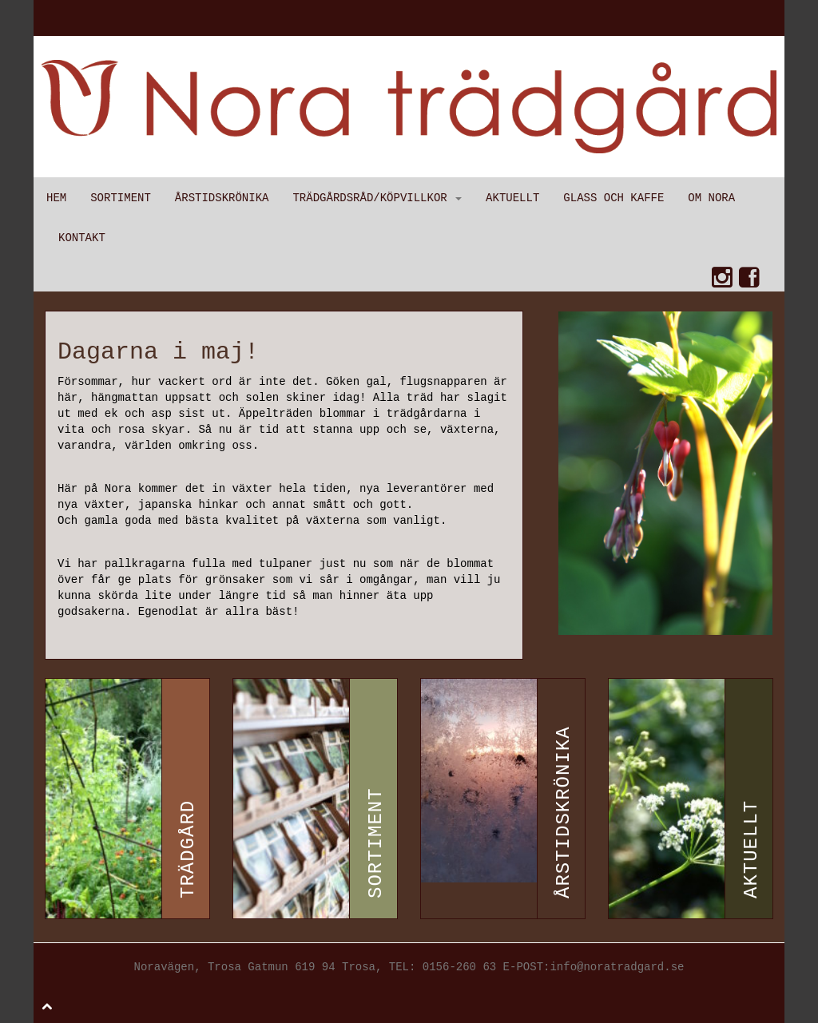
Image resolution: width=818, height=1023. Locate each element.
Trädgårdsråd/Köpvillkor (377, 198)
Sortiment (120, 198)
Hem (56, 198)
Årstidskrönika (222, 198)
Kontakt (81, 238)
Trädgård (188, 849)
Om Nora (711, 198)
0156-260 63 (459, 967)
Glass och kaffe (613, 198)
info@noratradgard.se (617, 967)
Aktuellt (512, 198)
